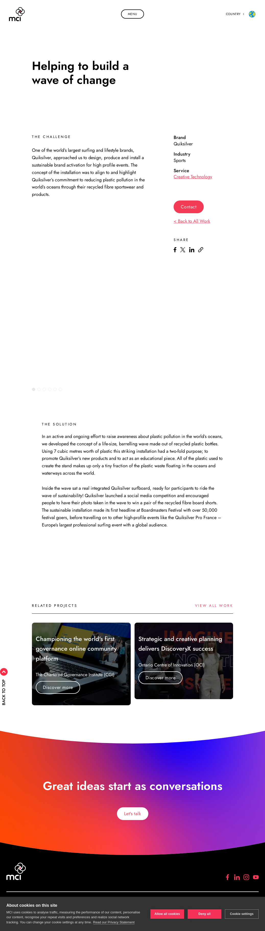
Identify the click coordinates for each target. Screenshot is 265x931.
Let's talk (132, 813)
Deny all (204, 914)
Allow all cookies (167, 914)
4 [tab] (49, 389)
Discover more (58, 687)
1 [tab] (33, 389)
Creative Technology (193, 177)
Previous (219, 389)
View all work (214, 605)
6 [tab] (60, 389)
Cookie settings (242, 914)
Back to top (13, 692)
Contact (188, 207)
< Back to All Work (192, 221)
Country (241, 14)
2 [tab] (39, 389)
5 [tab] (55, 389)
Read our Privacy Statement (114, 922)
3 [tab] (44, 389)
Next (231, 389)
